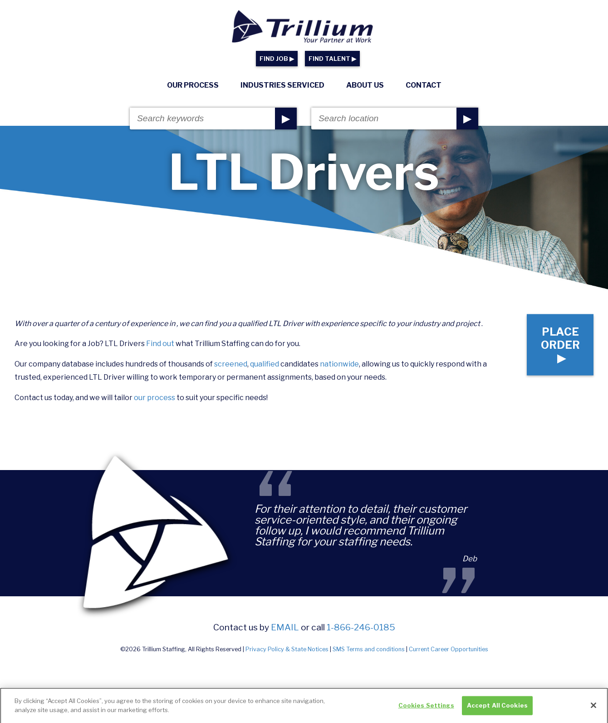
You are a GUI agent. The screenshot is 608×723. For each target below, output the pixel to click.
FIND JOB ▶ (277, 58)
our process (154, 397)
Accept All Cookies (497, 709)
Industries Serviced (282, 85)
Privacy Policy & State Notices (287, 649)
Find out (160, 343)
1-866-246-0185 (361, 627)
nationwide (339, 364)
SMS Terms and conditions (369, 649)
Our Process (193, 85)
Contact (423, 85)
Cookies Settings (426, 709)
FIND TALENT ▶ (332, 58)
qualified (264, 364)
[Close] (593, 710)
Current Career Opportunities (448, 649)
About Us (365, 85)
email (285, 627)
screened (230, 364)
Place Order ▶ (560, 344)
